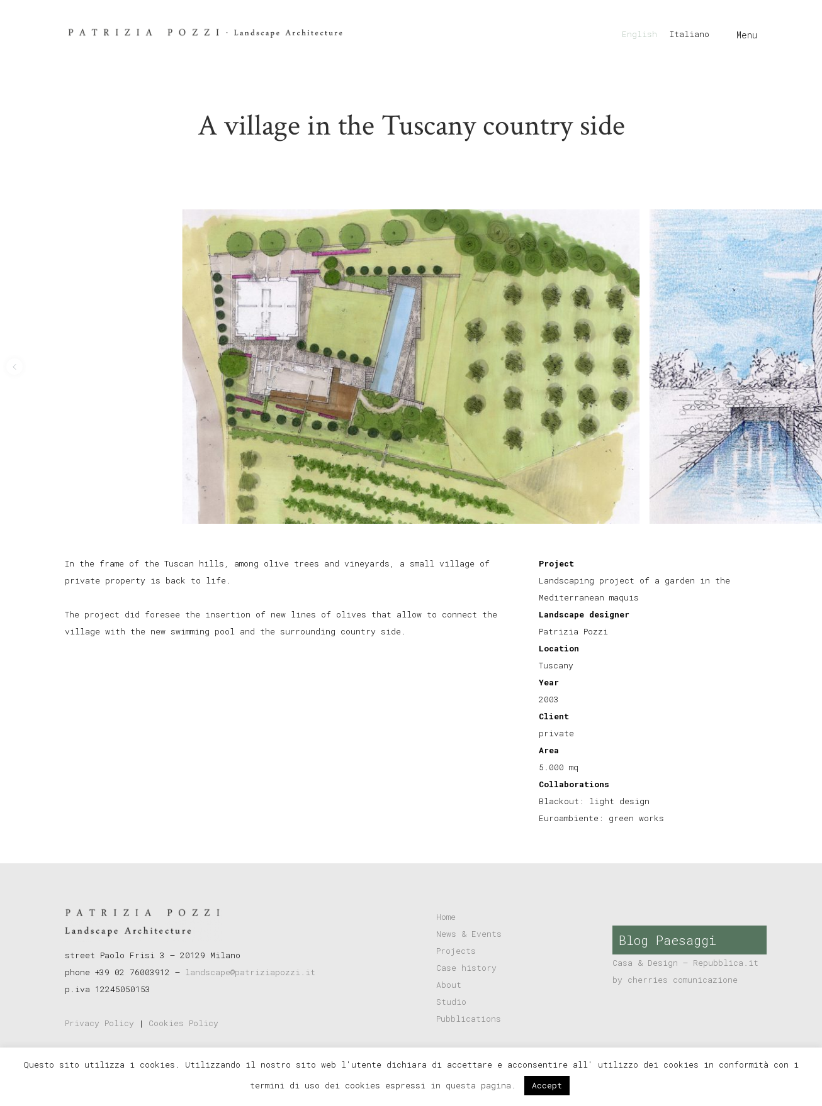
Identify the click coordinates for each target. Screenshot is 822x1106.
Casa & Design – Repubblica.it (685, 962)
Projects (456, 950)
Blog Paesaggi (667, 940)
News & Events (469, 933)
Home (446, 916)
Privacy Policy (99, 1023)
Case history (466, 967)
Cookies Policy (183, 1023)
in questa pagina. (476, 1085)
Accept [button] (547, 1085)
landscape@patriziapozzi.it (250, 972)
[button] (14, 366)
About (448, 984)
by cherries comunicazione (675, 979)
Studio (451, 1001)
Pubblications (468, 1018)
